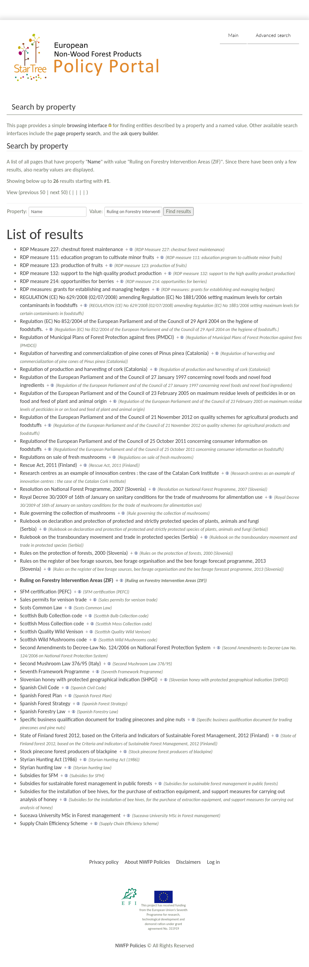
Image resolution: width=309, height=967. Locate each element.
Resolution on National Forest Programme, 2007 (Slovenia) (83, 489)
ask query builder (139, 133)
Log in (213, 862)
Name (94, 162)
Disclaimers (188, 862)
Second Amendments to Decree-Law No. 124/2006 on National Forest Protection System (115, 647)
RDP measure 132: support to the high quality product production (91, 273)
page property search (77, 133)
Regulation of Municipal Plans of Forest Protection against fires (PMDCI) (97, 337)
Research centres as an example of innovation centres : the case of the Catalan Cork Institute (119, 473)
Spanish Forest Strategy (45, 703)
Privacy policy (103, 862)
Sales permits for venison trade (53, 599)
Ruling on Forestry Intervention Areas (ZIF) (66, 580)
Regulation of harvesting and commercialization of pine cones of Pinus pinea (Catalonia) (114, 353)
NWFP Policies (130, 945)
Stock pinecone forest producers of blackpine (68, 751)
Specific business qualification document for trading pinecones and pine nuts (102, 719)
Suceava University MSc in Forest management (70, 815)
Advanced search (273, 35)
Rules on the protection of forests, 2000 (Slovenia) (74, 553)
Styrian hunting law (41, 767)
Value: (96, 211)
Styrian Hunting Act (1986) (48, 759)
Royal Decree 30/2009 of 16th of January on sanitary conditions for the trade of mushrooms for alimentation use (141, 497)
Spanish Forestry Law (42, 711)
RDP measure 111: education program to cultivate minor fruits (87, 257)
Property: (17, 211)
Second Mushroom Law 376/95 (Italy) (60, 663)
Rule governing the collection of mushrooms (67, 513)
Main (233, 35)
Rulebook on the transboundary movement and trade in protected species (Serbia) (109, 537)
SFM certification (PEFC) (46, 591)
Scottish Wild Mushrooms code (53, 639)
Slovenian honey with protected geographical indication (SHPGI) (88, 679)
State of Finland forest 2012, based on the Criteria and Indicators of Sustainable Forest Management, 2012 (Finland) (144, 735)
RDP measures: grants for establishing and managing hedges (84, 289)
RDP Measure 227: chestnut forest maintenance (71, 249)
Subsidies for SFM (39, 775)
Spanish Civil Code (39, 687)
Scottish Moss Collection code (52, 623)
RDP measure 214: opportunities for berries (67, 281)
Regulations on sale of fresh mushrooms (63, 457)
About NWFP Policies (147, 862)
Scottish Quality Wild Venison (51, 631)
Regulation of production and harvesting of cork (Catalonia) (83, 369)
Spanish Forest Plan (41, 695)
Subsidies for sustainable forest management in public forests (86, 783)
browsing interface (87, 125)
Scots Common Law (41, 607)
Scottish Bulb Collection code (51, 615)
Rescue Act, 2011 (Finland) (48, 465)
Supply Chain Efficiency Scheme (53, 823)
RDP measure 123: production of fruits (61, 265)
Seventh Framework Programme (54, 671)
